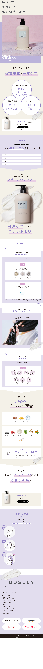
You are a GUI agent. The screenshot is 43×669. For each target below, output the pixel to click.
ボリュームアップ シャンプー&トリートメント (8, 628)
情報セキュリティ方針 (34, 666)
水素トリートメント (7, 632)
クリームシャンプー (7, 636)
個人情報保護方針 (17, 666)
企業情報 (5, 666)
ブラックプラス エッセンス (8, 640)
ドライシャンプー (6, 634)
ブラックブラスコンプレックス (9, 630)
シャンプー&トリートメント (8, 638)
